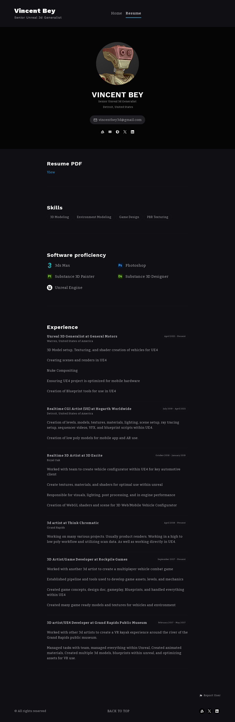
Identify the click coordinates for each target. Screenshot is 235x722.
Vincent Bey (34, 10)
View (51, 172)
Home (116, 13)
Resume (133, 13)
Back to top (118, 711)
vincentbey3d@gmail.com (117, 120)
